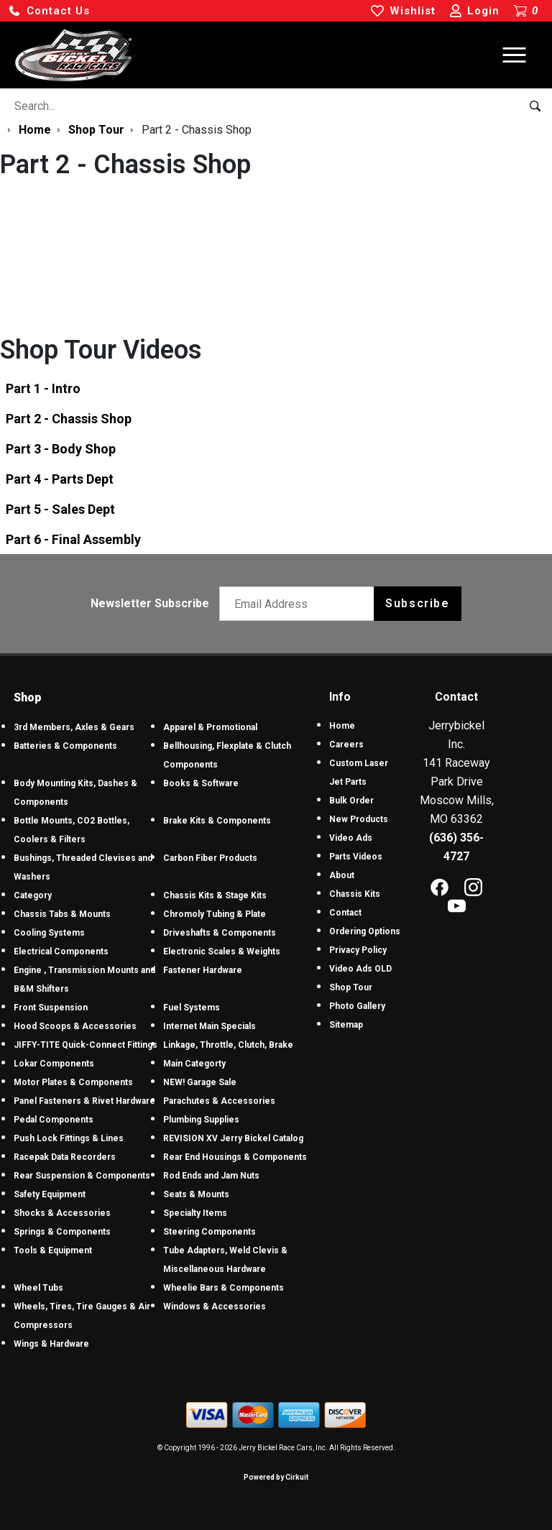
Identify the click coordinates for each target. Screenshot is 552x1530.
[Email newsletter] (300, 603)
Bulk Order (351, 801)
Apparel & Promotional (210, 727)
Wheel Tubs (38, 1288)
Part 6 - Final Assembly (73, 539)
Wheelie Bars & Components (223, 1288)
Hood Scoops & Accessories (75, 1026)
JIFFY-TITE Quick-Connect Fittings (85, 1045)
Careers (346, 744)
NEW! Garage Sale (199, 1082)
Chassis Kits (354, 894)
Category (33, 895)
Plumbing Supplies (201, 1120)
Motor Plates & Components (73, 1082)
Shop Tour (350, 987)
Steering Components (209, 1232)
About (341, 875)
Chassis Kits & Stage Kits (215, 895)
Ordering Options (364, 931)
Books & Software (201, 783)
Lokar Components (54, 1064)
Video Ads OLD (360, 969)
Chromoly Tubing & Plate (214, 914)
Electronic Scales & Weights (221, 951)
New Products (358, 819)
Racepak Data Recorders (65, 1157)
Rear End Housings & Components (235, 1157)
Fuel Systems (191, 1008)
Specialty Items (195, 1213)
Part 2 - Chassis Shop (69, 418)
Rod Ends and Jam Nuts (211, 1176)
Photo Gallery (357, 1006)
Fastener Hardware (202, 970)
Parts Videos (355, 857)
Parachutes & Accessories (219, 1101)
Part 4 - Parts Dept (60, 479)
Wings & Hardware (51, 1344)
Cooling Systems (49, 933)
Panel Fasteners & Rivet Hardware (84, 1101)
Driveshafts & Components (219, 933)
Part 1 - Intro (43, 388)
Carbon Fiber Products (210, 858)
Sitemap (346, 1025)
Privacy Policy (358, 950)
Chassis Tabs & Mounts (62, 914)
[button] (49, 11)
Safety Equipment (50, 1194)
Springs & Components (62, 1232)
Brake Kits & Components (217, 821)
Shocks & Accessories (62, 1213)
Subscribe (417, 603)
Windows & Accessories (214, 1306)
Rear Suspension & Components (82, 1176)
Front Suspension (51, 1008)
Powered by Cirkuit (276, 1477)
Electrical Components (61, 951)
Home (342, 726)
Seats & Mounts (196, 1194)
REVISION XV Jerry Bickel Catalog (233, 1138)
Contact (345, 913)
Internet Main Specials (209, 1026)
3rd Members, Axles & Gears (74, 727)
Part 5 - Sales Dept (60, 509)
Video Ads (350, 838)
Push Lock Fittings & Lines (69, 1138)
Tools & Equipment (53, 1250)
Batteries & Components (65, 746)
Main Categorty (194, 1064)
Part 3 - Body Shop (61, 448)
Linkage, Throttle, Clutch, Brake (228, 1045)
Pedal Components (53, 1120)
